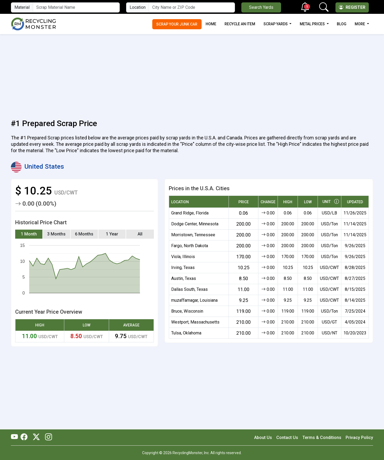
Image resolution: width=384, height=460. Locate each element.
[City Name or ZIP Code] (192, 7)
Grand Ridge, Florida (190, 213)
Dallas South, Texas (189, 289)
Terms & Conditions (321, 437)
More (360, 24)
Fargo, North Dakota (189, 245)
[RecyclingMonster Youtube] (16, 437)
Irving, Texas (183, 267)
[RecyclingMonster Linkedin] (47, 437)
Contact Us (287, 437)
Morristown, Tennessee (193, 234)
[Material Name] (76, 7)
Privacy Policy (359, 437)
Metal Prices (313, 24)
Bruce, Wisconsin (187, 311)
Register (352, 7)
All (140, 234)
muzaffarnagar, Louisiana (194, 300)
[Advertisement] (192, 73)
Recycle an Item (240, 24)
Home (211, 24)
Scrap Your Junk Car (176, 24)
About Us (263, 437)
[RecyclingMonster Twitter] (36, 437)
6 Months (84, 234)
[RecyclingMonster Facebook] (25, 437)
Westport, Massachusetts (195, 322)
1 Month (29, 234)
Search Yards (261, 7)
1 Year (112, 234)
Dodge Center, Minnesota (194, 223)
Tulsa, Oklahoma (186, 332)
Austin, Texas (183, 278)
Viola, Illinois (183, 256)
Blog (341, 24)
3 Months (56, 234)
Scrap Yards (276, 24)
